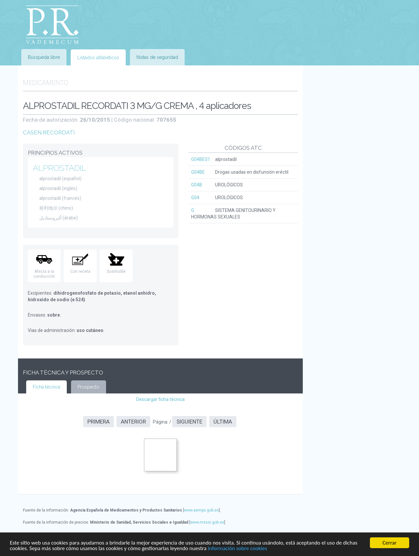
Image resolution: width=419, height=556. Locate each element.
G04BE (198, 172)
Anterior (133, 421)
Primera (98, 421)
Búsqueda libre (44, 57)
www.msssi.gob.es (207, 522)
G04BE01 (200, 159)
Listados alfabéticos (98, 57)
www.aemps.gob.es (201, 510)
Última (222, 421)
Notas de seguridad (157, 57)
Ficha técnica (46, 387)
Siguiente (189, 421)
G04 (195, 197)
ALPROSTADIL (59, 168)
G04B (196, 184)
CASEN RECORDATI (49, 132)
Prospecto (89, 387)
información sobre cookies (237, 548)
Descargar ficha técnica (160, 399)
